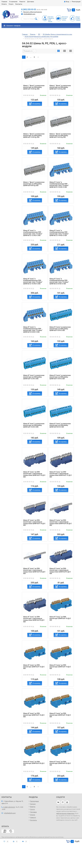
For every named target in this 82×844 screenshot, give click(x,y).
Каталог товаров (12, 26)
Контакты (18, 4)
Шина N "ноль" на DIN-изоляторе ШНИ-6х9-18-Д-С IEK (60, 715)
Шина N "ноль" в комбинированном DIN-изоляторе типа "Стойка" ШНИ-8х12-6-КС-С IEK (59, 281)
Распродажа (34, 801)
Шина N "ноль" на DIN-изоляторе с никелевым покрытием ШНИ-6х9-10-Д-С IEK (34, 474)
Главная (4, 1)
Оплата (4, 4)
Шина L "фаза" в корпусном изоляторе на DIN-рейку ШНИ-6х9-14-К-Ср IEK (33, 135)
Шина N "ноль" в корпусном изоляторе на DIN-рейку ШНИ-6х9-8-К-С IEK (60, 425)
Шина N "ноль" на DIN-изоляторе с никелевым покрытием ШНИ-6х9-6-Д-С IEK (60, 570)
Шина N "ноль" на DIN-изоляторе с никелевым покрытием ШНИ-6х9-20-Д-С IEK (61, 522)
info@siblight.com (29, 14)
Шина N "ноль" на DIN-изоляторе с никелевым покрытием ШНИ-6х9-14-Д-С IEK (34, 522)
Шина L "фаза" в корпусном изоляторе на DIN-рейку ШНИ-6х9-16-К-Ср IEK (60, 135)
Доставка (30, 1)
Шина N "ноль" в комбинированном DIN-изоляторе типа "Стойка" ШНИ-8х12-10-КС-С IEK (59, 184)
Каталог (33, 804)
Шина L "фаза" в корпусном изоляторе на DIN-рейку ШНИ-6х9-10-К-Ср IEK (33, 87)
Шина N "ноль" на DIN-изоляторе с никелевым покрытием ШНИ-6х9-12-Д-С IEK (61, 474)
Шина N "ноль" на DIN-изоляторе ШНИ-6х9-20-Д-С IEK (33, 763)
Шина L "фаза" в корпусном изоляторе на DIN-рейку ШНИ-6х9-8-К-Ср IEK (33, 183)
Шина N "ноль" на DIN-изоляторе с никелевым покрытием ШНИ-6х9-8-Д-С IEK (33, 619)
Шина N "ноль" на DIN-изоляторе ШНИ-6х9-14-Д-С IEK (60, 666)
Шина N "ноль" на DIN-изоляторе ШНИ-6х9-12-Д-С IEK (33, 666)
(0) (28, 95)
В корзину (36, 104)
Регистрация (76, 1)
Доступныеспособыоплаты (65, 18)
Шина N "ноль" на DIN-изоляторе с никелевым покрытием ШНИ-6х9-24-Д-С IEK (34, 570)
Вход (66, 1)
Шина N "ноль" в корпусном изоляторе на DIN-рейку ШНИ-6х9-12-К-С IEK (33, 377)
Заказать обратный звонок (32, 12)
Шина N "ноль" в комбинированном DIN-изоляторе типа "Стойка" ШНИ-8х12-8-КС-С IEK (32, 329)
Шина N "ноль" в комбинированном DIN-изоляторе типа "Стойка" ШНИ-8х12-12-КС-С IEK (32, 232)
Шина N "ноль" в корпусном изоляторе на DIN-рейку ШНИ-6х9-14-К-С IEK (60, 377)
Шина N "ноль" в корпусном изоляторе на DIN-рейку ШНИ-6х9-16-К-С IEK (33, 425)
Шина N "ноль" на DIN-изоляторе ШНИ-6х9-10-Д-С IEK (60, 618)
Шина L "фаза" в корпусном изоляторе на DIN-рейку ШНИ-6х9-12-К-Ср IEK (60, 87)
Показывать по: (28, 51)
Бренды (32, 806)
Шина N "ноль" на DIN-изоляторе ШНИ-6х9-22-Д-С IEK (60, 763)
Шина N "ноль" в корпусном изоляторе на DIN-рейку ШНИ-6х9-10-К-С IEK (60, 328)
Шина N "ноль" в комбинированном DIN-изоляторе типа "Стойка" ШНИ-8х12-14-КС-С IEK (59, 232)
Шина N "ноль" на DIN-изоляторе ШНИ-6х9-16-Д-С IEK (33, 715)
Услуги (11, 4)
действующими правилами (65, 813)
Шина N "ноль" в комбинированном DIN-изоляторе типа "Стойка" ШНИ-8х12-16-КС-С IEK (32, 281)
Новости (22, 1)
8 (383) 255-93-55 (28, 9)
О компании (13, 1)
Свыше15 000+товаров (78, 18)
